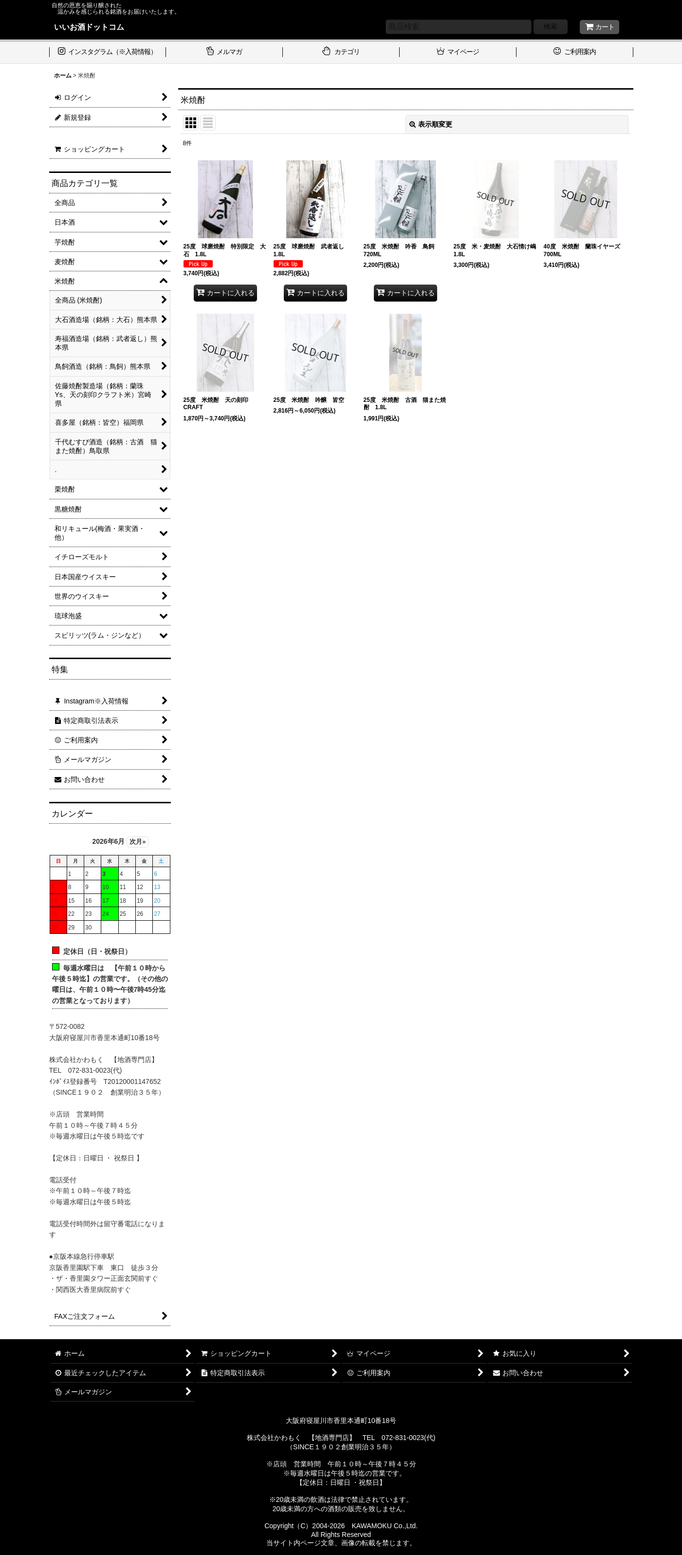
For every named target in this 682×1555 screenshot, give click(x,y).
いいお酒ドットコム (89, 26)
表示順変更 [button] (430, 124)
